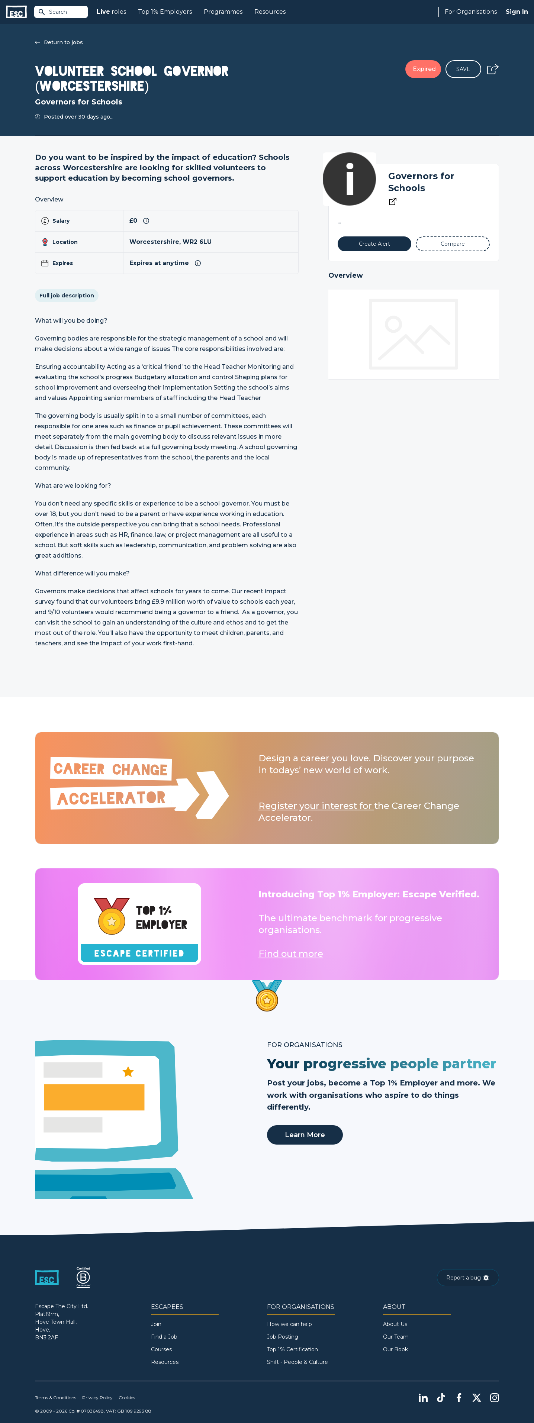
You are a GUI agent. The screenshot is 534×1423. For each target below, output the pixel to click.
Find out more (290, 953)
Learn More (305, 1135)
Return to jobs (59, 42)
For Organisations (471, 11)
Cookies (127, 1397)
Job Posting (282, 1336)
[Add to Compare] (453, 243)
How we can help (289, 1324)
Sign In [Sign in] (517, 11)
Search (52, 12)
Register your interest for (316, 805)
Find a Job (164, 1336)
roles (111, 11)
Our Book (395, 1349)
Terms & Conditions (55, 1397)
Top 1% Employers (165, 11)
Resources (270, 11)
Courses (161, 1349)
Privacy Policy (97, 1397)
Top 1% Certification (292, 1349)
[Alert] (375, 243)
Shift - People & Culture (297, 1362)
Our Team (396, 1336)
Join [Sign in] (156, 1324)
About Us (395, 1324)
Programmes (223, 11)
